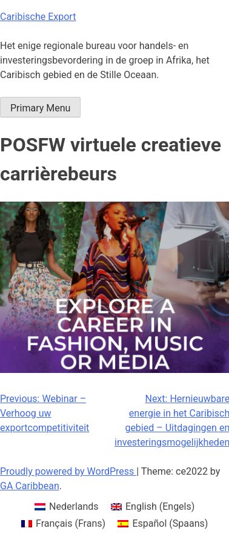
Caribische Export (38, 16)
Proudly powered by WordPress (68, 471)
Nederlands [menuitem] (74, 506)
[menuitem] (66, 506)
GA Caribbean (29, 486)
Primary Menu (40, 108)
